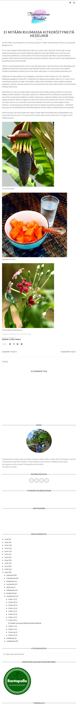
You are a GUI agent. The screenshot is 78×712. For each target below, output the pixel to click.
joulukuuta (10, 575)
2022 (7, 551)
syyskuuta (10, 584)
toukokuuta (10, 596)
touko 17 (11, 617)
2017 (7, 566)
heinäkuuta (10, 590)
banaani (5, 339)
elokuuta (9, 587)
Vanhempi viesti (68, 352)
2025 (7, 542)
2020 (7, 557)
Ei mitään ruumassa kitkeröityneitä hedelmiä (24, 623)
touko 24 (12, 608)
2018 (7, 563)
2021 (7, 554)
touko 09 (12, 632)
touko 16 (11, 620)
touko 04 (12, 635)
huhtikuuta (10, 638)
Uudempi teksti (9, 352)
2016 (7, 569)
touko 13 (11, 626)
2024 (7, 545)
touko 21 (11, 611)
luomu (12, 339)
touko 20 (12, 614)
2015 (7, 572)
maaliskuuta (11, 641)
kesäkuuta (10, 593)
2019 (7, 560)
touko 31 (11, 599)
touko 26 (12, 605)
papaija (18, 339)
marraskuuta (11, 578)
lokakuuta (10, 581)
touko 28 (12, 602)
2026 (7, 539)
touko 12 (11, 629)
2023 (7, 548)
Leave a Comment (8, 338)
